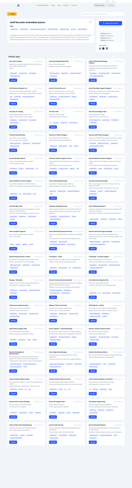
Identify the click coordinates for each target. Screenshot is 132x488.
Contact (107, 1)
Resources (66, 5)
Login (113, 1)
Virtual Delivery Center (42, 5)
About (59, 5)
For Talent (74, 5)
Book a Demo (99, 5)
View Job (13, 80)
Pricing (53, 5)
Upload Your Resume (110, 23)
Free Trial (110, 5)
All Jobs (12, 14)
